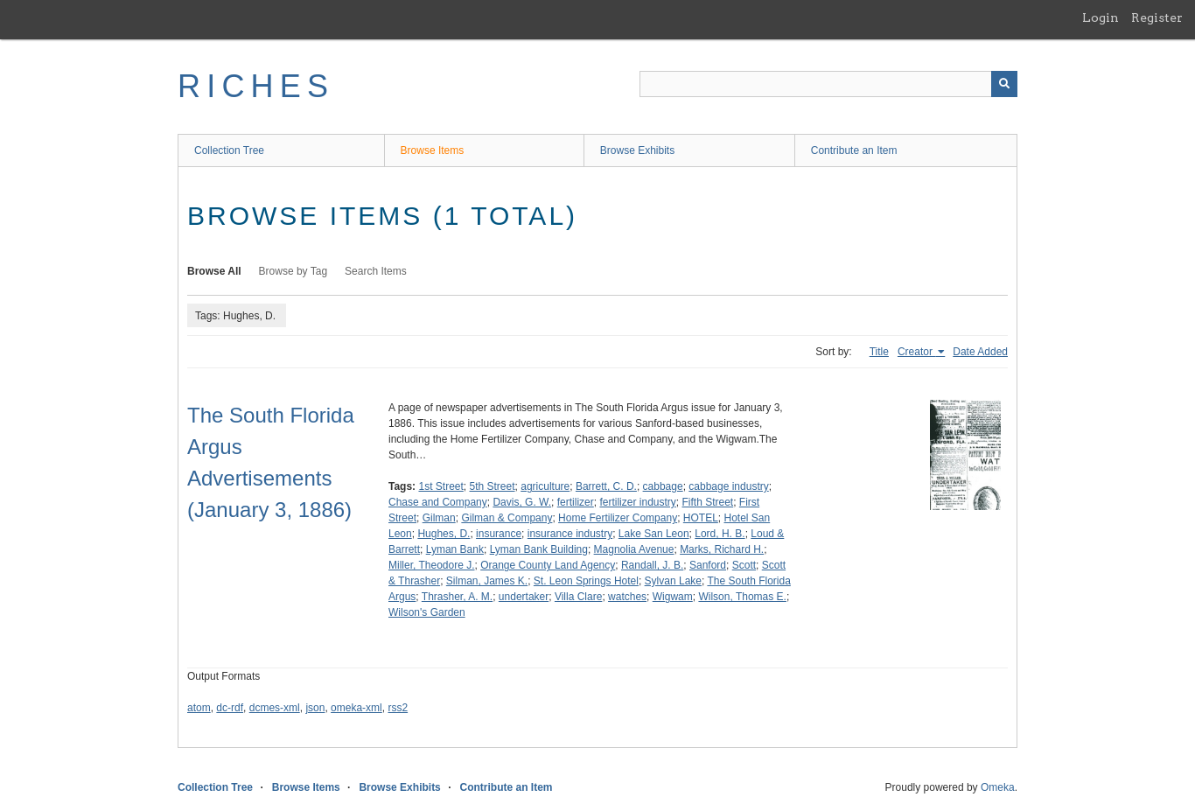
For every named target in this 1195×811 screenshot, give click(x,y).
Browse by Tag (293, 271)
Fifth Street (707, 502)
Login (1100, 17)
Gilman (439, 518)
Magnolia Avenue (634, 549)
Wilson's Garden (426, 612)
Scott (744, 565)
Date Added (980, 352)
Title (879, 352)
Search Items (376, 271)
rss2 (398, 708)
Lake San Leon (653, 534)
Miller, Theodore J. (431, 565)
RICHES (256, 86)
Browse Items (433, 150)
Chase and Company (437, 502)
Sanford (707, 565)
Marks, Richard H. (722, 549)
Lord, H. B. (719, 534)
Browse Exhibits (637, 150)
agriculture (545, 486)
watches (627, 597)
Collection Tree (229, 150)
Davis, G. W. (522, 502)
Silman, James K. (487, 581)
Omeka (998, 787)
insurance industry (570, 534)
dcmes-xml (274, 708)
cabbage (663, 486)
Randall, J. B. (652, 565)
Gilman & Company (506, 518)
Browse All (214, 271)
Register (1157, 17)
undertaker (524, 597)
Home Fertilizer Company (617, 518)
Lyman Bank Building (539, 549)
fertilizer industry (637, 502)
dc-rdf (229, 708)
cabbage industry (728, 486)
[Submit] (1004, 84)
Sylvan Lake (673, 581)
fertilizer (575, 502)
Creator (916, 352)
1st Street (440, 486)
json (315, 708)
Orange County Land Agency (547, 565)
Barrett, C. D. (606, 486)
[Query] (828, 84)
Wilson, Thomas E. (742, 597)
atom (199, 708)
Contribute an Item (854, 150)
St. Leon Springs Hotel (586, 581)
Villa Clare (578, 597)
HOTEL (700, 518)
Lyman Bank (455, 549)
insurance (498, 534)
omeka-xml (356, 708)
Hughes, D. (443, 534)
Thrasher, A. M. (457, 597)
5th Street (492, 486)
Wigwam (673, 597)
